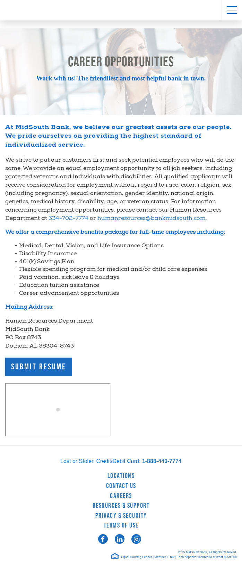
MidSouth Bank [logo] (121, 10)
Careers (121, 496)
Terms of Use (121, 525)
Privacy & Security (121, 516)
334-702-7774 (68, 218)
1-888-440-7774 (162, 461)
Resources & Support (121, 506)
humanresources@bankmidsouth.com (151, 218)
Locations (121, 476)
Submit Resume (38, 367)
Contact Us (121, 486)
